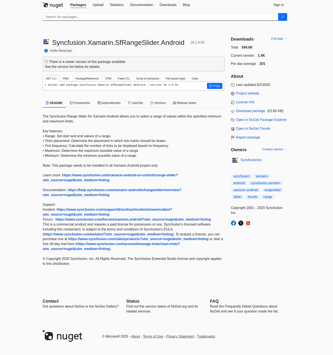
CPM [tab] (108, 78)
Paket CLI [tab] (124, 78)
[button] (214, 86)
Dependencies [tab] (109, 103)
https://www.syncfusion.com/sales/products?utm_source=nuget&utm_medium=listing (138, 239)
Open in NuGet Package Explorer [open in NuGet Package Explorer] (261, 120)
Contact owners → (274, 149)
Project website (247, 93)
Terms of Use (153, 336)
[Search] (282, 17)
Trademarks (206, 336)
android (239, 183)
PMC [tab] (66, 78)
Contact (51, 301)
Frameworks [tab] (80, 103)
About (135, 336)
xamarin (262, 176)
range (267, 197)
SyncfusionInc (251, 160)
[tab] (78, 5)
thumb (252, 197)
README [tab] (54, 103)
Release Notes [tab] (185, 103)
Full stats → (279, 38)
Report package (248, 137)
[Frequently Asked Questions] (214, 301)
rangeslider (272, 190)
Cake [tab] (195, 78)
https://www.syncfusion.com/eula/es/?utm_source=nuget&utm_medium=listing (108, 234)
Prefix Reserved (61, 50)
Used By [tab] (135, 103)
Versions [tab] (158, 103)
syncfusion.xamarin (265, 183)
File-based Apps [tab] (175, 78)
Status (132, 301)
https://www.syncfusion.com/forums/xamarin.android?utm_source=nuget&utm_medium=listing (133, 219)
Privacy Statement (180, 336)
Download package (250, 111)
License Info (245, 102)
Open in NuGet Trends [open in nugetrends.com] (253, 128)
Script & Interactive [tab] (147, 78)
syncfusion (242, 176)
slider (238, 197)
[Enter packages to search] (160, 17)
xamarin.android (246, 190)
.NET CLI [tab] (50, 78)
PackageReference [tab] (87, 78)
